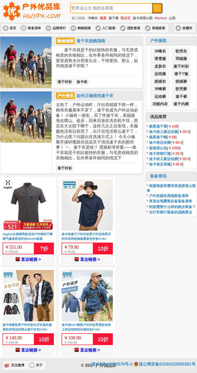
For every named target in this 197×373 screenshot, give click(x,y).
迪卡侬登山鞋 (143, 18)
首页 (12, 28)
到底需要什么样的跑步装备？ (172, 207)
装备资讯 (158, 176)
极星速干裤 (158, 126)
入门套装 (108, 28)
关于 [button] (39, 365)
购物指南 (84, 28)
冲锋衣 (93, 18)
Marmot (161, 18)
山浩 (172, 18)
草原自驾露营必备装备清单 (170, 201)
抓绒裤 (181, 81)
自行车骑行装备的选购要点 (170, 212)
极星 (103, 18)
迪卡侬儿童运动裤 (163, 159)
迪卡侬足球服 (160, 164)
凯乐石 (126, 18)
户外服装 (158, 40)
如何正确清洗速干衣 (94, 96)
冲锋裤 (160, 89)
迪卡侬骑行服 (160, 153)
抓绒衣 (160, 81)
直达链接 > (28, 259)
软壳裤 (181, 89)
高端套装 (158, 28)
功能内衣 (160, 104)
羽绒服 (181, 58)
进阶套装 (133, 28)
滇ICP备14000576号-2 (111, 364)
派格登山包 (158, 148)
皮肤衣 (160, 66)
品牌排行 (59, 28)
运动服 (160, 73)
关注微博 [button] (17, 365)
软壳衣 (181, 51)
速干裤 (114, 18)
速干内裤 (181, 104)
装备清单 (34, 28)
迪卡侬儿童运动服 (163, 132)
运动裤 (160, 96)
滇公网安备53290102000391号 (164, 364)
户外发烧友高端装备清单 (169, 196)
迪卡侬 (81, 82)
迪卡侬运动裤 (160, 142)
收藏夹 (187, 28)
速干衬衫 (64, 82)
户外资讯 (65, 96)
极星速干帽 (158, 137)
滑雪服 (160, 58)
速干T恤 (181, 73)
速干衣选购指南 (90, 41)
